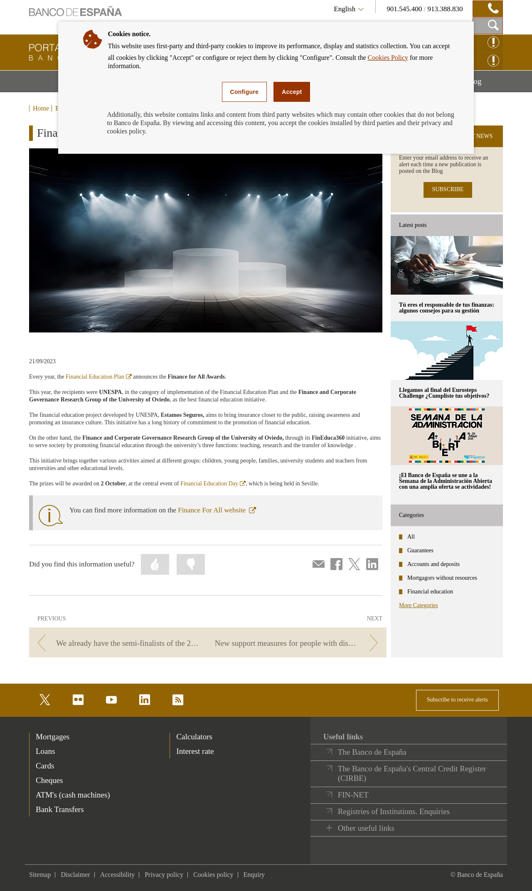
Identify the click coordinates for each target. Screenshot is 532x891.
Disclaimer (75, 874)
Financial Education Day (213, 483)
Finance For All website (217, 510)
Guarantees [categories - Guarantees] (420, 550)
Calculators (194, 736)
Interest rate (195, 751)
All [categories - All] (411, 537)
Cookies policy (213, 874)
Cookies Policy (388, 57)
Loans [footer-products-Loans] (45, 751)
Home (41, 108)
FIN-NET (353, 794)
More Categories (418, 605)
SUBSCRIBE (447, 189)
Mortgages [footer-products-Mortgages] (52, 736)
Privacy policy (164, 874)
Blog (484, 84)
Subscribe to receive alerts (457, 700)
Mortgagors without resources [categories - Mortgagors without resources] (442, 578)
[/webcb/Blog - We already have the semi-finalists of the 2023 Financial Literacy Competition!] (117, 643)
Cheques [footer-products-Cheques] (49, 780)
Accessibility (117, 874)
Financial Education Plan (99, 377)
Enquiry (254, 874)
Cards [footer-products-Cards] (45, 765)
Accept (292, 92)
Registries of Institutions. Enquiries (394, 811)
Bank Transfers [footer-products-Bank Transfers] (60, 809)
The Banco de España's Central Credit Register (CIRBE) (412, 773)
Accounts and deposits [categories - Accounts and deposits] (433, 564)
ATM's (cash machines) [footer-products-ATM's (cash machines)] (73, 794)
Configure (244, 92)
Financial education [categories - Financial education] (430, 591)
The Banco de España (372, 752)
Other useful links (366, 828)
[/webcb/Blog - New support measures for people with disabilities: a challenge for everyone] (298, 643)
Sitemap (40, 874)
